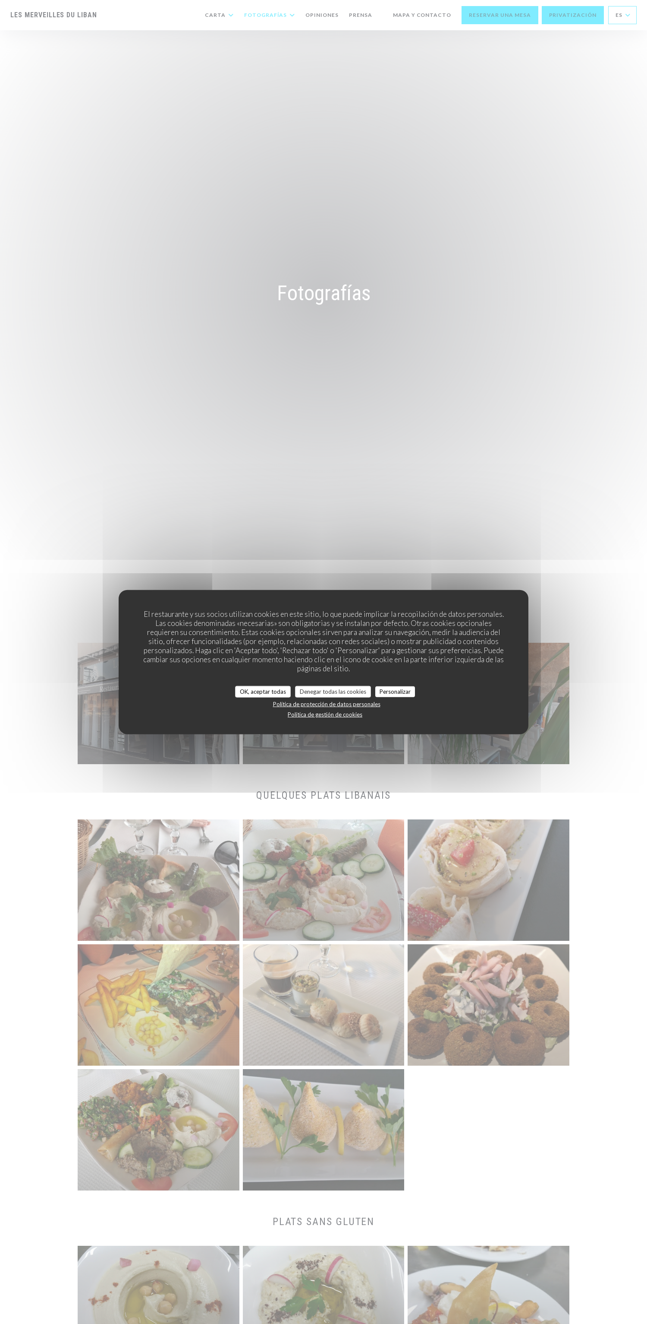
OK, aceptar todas (263, 691)
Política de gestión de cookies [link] (325, 714)
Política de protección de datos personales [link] (326, 704)
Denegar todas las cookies (333, 691)
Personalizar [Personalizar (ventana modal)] (395, 691)
